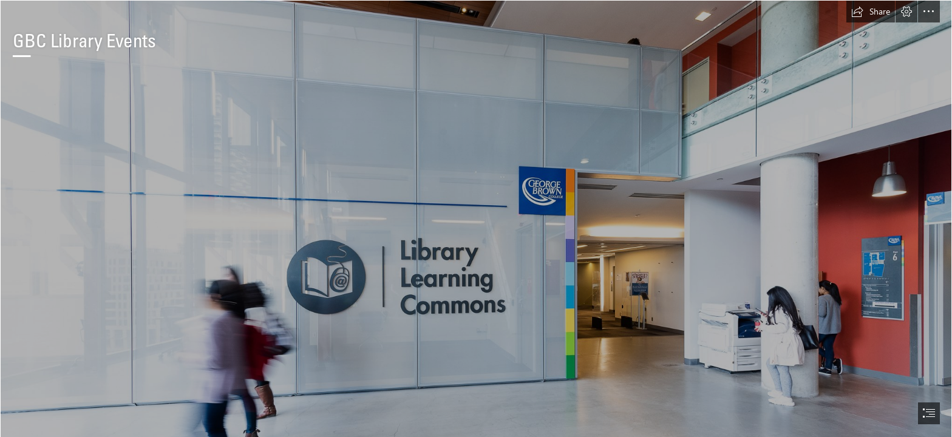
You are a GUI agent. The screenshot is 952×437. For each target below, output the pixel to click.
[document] (476, 218)
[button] (870, 11)
